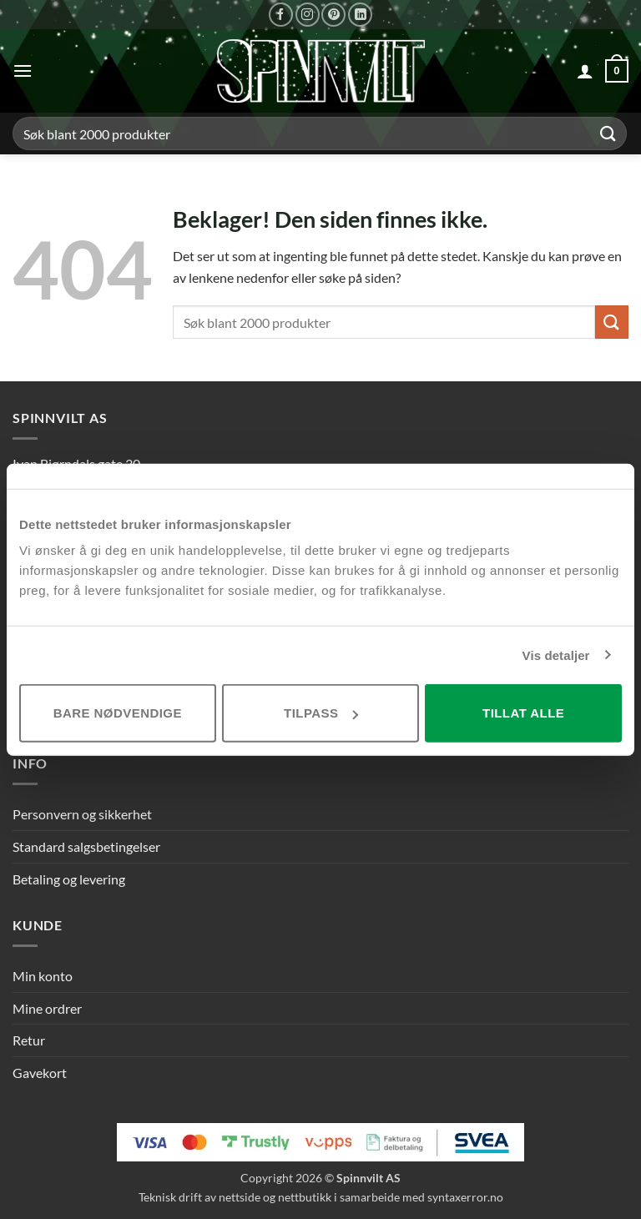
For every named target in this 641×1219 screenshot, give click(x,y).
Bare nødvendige (117, 713)
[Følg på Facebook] (281, 15)
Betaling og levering (69, 879)
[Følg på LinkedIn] (360, 15)
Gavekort (40, 1072)
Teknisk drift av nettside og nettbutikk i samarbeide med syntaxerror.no (321, 1197)
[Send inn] (608, 133)
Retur (29, 1040)
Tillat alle (523, 713)
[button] (23, 70)
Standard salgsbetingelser (86, 846)
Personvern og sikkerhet (82, 814)
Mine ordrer (47, 1008)
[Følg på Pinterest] (333, 15)
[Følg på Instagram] (307, 15)
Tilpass (321, 713)
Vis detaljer (556, 654)
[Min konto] (585, 71)
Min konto (43, 976)
